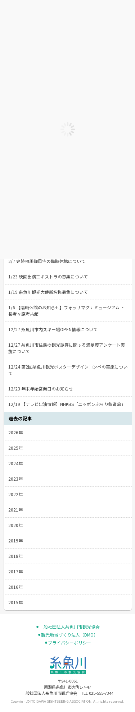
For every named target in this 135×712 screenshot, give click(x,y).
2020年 (15, 525)
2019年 (15, 540)
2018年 (15, 556)
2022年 (15, 494)
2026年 (15, 432)
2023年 (15, 479)
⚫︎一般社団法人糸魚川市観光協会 (68, 627)
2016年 (15, 587)
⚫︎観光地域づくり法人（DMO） (67, 635)
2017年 (15, 571)
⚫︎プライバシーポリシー (67, 643)
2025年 (15, 448)
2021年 (15, 510)
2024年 (15, 463)
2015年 (15, 602)
